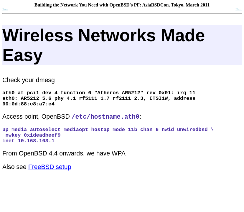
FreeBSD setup (49, 176)
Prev (5, 9)
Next (238, 9)
